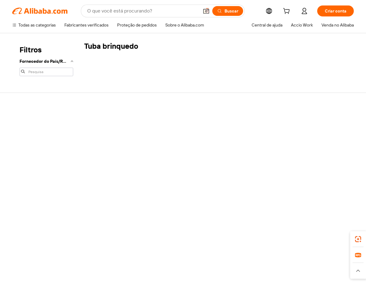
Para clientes (236, 120)
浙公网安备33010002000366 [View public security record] (270, 285)
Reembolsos (236, 155)
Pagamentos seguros (103, 120)
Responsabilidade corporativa (40, 149)
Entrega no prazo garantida (108, 143)
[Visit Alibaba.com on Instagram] (335, 192)
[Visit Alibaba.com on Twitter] (323, 192)
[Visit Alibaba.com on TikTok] (360, 192)
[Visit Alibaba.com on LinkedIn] (311, 192)
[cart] (287, 11)
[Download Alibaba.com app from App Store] (311, 237)
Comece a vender (312, 132)
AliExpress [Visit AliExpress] (96, 264)
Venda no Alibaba (311, 120)
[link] (358, 239)
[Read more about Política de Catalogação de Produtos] (88, 273)
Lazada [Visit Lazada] (183, 264)
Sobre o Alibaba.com (33, 107)
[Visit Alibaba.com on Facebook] (299, 192)
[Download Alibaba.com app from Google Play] (341, 237)
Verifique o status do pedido (321, 143)
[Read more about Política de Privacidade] (222, 273)
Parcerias (304, 166)
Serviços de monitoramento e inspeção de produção (111, 169)
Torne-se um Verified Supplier (323, 155)
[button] (206, 11)
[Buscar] (227, 11)
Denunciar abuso (240, 178)
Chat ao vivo (236, 132)
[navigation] (46, 60)
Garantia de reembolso (104, 132)
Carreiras (21, 160)
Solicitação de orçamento (178, 132)
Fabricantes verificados (176, 120)
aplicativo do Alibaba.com (268, 237)
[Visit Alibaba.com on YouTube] (347, 192)
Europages (271, 264)
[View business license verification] (236, 285)
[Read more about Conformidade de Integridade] (309, 273)
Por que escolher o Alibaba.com (30, 123)
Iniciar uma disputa (242, 143)
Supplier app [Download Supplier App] (146, 237)
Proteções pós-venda (103, 155)
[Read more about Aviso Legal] (39, 273)
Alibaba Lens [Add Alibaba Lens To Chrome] (46, 234)
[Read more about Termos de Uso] (262, 273)
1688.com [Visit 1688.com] (120, 264)
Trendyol (248, 264)
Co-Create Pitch (27, 137)
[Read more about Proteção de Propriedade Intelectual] (162, 273)
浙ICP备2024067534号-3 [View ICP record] (330, 285)
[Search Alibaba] (142, 11)
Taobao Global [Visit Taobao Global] (208, 264)
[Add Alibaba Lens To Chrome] (96, 237)
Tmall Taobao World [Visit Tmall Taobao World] (153, 264)
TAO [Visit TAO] (231, 264)
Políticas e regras (99, 184)
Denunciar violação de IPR (249, 166)
